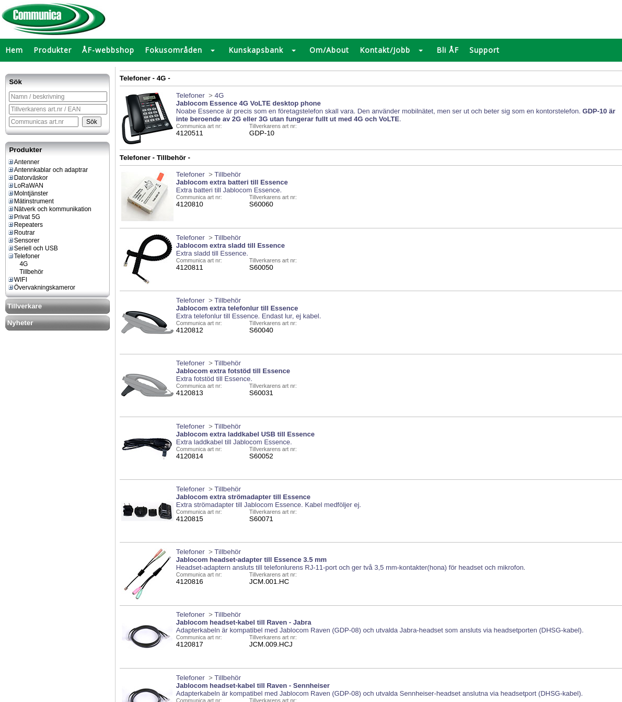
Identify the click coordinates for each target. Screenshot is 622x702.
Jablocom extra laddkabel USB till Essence (245, 434)
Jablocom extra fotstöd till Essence (233, 371)
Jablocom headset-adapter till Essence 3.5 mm (251, 559)
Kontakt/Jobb (385, 50)
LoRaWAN (25, 185)
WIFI (17, 279)
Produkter (52, 50)
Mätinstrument (30, 201)
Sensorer (23, 240)
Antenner (23, 162)
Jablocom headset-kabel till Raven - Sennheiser (253, 685)
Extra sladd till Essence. (212, 253)
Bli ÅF (447, 50)
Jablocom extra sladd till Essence (230, 245)
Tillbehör (27, 271)
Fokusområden (173, 50)
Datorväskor (27, 177)
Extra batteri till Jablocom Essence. (229, 190)
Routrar (21, 232)
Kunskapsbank (255, 50)
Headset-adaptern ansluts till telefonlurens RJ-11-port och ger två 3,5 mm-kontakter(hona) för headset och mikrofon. (350, 567)
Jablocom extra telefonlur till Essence (237, 308)
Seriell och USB (32, 248)
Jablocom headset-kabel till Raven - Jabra (244, 622)
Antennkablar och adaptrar (47, 170)
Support (484, 50)
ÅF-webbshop (108, 50)
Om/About (329, 50)
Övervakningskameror (41, 287)
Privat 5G (23, 217)
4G (19, 264)
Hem (14, 50)
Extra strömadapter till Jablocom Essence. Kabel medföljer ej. (268, 505)
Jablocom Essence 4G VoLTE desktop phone (248, 103)
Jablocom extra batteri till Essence (232, 182)
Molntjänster (27, 193)
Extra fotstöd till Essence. (214, 379)
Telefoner (23, 256)
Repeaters (25, 224)
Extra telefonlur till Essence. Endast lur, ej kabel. (248, 316)
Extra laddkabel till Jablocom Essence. (234, 442)
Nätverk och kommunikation (49, 209)
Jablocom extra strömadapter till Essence (243, 497)
